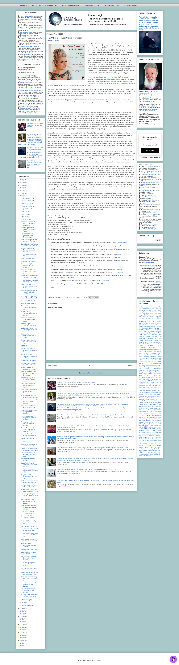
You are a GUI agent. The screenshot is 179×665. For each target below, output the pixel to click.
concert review (147, 347)
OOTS (155, 401)
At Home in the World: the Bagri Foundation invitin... (29, 490)
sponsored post (150, 432)
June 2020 (25, 214)
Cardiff (153, 336)
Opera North (143, 404)
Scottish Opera (149, 425)
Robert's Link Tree (27, 5)
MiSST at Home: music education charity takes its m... (29, 286)
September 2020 (27, 206)
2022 (21, 190)
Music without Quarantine (29, 526)
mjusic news (154, 387)
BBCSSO (158, 318)
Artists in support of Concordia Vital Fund (28, 324)
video (159, 445)
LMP (155, 384)
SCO (160, 424)
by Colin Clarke (154, 329)
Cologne (141, 345)
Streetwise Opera (156, 434)
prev (160, 413)
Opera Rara (152, 404)
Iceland (155, 375)
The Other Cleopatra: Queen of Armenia (27, 512)
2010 (21, 632)
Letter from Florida (148, 382)
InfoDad (158, 291)
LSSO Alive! (25, 346)
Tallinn (140, 437)
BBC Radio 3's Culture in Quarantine (28, 553)
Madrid (140, 387)
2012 (21, 627)
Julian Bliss (151, 227)
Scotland (141, 425)
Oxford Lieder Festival (150, 408)
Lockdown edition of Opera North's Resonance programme (29, 223)
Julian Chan (149, 193)
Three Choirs (153, 442)
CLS (144, 344)
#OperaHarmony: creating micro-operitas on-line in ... (29, 578)
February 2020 (26, 602)
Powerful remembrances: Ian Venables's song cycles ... (28, 319)
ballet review (149, 313)
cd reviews (158, 338)
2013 (21, 624)
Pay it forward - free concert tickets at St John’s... (29, 486)
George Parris (152, 195)
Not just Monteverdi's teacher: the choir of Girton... (28, 501)
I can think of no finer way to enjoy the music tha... (29, 406)
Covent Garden (147, 351)
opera (159, 401)
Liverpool (150, 384)
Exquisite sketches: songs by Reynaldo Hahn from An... (29, 476)
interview (99, 266)
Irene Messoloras (153, 170)
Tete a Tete (155, 437)
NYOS (140, 401)
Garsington (147, 367)
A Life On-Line (143, 307)
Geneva (153, 367)
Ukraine (156, 443)
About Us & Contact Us (48, 5)
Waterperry (153, 447)
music (155, 389)
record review (151, 417)
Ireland (148, 377)
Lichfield (141, 384)
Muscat (152, 389)
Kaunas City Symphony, (95, 83)
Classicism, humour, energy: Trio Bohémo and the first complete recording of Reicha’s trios (86, 469)
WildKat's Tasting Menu (28, 300)
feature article (122, 243)
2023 (21, 188)
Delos (129, 83)
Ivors (160, 377)
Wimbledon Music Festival (146, 454)
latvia (160, 379)
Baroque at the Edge (155, 315)
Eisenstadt (142, 358)
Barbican (147, 315)
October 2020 (26, 203)
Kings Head (145, 379)
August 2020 (26, 209)
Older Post (130, 366)
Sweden (151, 435)
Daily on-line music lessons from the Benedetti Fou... (29, 481)
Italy (157, 377)
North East (142, 397)
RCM (159, 415)
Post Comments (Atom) (95, 373)
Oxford (141, 408)
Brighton (146, 323)
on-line (148, 401)
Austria (155, 311)
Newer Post (52, 366)
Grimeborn (158, 372)
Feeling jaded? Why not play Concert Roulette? (29, 297)
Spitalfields (142, 432)
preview (142, 415)
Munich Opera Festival (144, 389)
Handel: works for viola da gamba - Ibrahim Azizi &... (29, 391)
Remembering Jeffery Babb (29, 549)
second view (157, 425)
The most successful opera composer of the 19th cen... (29, 534)
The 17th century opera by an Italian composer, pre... (29, 454)
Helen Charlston (156, 171)
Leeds (150, 381)
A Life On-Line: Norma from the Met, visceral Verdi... (29, 434)
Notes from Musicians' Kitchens (28, 459)
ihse (160, 375)
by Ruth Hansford (149, 333)
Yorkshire (148, 455)
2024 (21, 185)
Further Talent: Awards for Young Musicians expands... (29, 411)
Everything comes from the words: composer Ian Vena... (29, 439)
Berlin (159, 320)
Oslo (160, 406)
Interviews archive (130, 5)
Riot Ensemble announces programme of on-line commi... (29, 507)
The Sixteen (145, 440)
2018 (21, 611)
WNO (155, 454)
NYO (160, 399)
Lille (145, 384)
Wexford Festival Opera (154, 450)
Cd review (123, 246)
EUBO (159, 359)
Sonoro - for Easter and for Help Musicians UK (29, 445)
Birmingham (142, 321)
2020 (21, 196)
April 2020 (25, 219)
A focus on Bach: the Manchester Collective (28, 368)
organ (156, 406)
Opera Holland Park (145, 402)
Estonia (151, 359)
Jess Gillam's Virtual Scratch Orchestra (27, 516)
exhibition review (146, 361)
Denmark (153, 353)
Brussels (150, 326)
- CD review (116, 257)
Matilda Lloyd (151, 229)
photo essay (150, 411)
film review (156, 363)
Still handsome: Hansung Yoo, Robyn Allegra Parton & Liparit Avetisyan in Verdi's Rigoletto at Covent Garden (92, 448)
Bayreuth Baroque (148, 316)
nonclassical (153, 396)
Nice (146, 396)
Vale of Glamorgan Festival (147, 445)
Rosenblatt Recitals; (145, 420)
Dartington (146, 353)
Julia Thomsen (151, 178)
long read (148, 385)
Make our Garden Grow (28, 360)
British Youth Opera (144, 325)
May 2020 (25, 217)
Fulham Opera (157, 365)
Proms (149, 415)
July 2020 (25, 211)
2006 (21, 643)
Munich (159, 387)
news (159, 394)
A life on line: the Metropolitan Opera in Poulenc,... (28, 545)
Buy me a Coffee (153, 125)
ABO (140, 308)
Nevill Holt (158, 392)
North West (150, 397)
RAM (156, 415)
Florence (150, 365)
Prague (152, 413)
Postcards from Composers (29, 261)
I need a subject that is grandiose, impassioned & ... (29, 350)
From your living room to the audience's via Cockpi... (29, 240)
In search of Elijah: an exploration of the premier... (27, 265)
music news (151, 391)
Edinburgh (146, 356)
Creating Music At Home (28, 303)
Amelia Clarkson (152, 200)
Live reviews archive (91, 5)
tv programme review (148, 443)
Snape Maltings (144, 428)
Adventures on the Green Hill (151, 308)
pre (156, 413)
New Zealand (153, 394)
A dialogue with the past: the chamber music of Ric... (29, 595)
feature (154, 361)
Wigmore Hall (144, 452)
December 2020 (27, 198)
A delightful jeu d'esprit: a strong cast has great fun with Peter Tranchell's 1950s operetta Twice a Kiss (90, 415)
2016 (21, 616)
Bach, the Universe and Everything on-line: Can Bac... (29, 522)
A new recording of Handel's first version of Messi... (29, 569)
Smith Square (157, 427)
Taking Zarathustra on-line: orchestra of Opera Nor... (29, 449)
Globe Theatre (144, 368)
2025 (21, 182)
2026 (21, 180)
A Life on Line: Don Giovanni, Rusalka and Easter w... (29, 356)
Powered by (150, 157)
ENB (150, 358)
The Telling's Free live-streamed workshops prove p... (28, 564)
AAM (159, 307)
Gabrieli (141, 367)
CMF (148, 344)
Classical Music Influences (147, 111)
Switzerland (158, 435)
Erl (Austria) (146, 359)
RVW (159, 420)
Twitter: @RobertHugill (70, 5)
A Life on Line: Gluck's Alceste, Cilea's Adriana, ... (29, 271)
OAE (143, 401)
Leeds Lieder (157, 380)
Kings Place (154, 379)
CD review (102, 251)
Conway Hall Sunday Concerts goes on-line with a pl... (28, 250)
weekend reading (148, 449)
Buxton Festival (154, 328)
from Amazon (149, 262)
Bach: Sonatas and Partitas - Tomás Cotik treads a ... (29, 244)
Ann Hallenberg (155, 209)
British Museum (157, 323)
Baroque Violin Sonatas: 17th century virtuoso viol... (28, 307)
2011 (21, 630)
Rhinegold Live (147, 419)
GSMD (141, 373)
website (141, 449)
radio (153, 415)
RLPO (155, 419)
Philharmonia (142, 411)
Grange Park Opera (146, 372)
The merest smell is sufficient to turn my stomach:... (28, 423)
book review (157, 321)
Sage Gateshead (156, 422)
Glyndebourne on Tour (145, 370)
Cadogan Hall (156, 334)
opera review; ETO (149, 406)
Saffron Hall (147, 422)
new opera (141, 394)
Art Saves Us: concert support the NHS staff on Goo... (29, 470)
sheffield (141, 427)
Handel (148, 375)
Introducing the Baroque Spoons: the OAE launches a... (28, 558)
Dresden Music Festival (151, 355)
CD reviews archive (111, 5)
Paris (149, 410)
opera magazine (156, 402)
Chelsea (141, 340)
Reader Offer (142, 417)
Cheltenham (148, 340)
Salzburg (141, 424)
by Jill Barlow (151, 331)
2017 (21, 614)
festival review (147, 363)
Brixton (146, 326)
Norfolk (159, 396)
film (152, 363)
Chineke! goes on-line (27, 258)
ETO (155, 360)
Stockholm (142, 434)
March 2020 (25, 600)
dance (140, 353)
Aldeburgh (142, 310)
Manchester (146, 387)
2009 (21, 635)
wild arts (153, 452)
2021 (21, 193)
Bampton (141, 315)
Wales (146, 447)
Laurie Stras (144, 219)
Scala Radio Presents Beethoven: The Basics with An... (29, 464)
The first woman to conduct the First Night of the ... (29, 529)
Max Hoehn (149, 174)
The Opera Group (150, 438)
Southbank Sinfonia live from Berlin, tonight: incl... (29, 396)
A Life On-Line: (153, 307)
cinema (146, 342)
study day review (143, 435)
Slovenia (151, 427)
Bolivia (149, 321)
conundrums (152, 349)
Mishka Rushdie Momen (152, 214)
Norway (152, 399)
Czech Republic (157, 351)
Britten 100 (154, 325)
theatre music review (155, 440)
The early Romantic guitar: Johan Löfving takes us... (29, 255)
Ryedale (141, 422)
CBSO (157, 336)
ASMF (151, 311)
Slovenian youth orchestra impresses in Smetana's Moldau (76, 382)
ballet (143, 313)
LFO (160, 382)
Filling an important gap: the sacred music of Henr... (29, 573)
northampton (158, 397)
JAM (140, 379)
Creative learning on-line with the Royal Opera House (28, 341)
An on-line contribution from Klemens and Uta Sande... (29, 584)
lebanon (141, 380)
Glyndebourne (157, 368)
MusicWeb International (154, 286)
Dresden (141, 355)
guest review (157, 373)
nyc (157, 399)
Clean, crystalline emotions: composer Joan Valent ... (29, 276)
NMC (148, 396)
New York (147, 394)
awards (159, 311)
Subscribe (150, 151)
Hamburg (141, 375)
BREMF (141, 323)
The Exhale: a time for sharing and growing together (28, 385)
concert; (159, 348)
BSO (154, 326)
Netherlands (151, 392)
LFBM (156, 382)
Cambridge (142, 336)
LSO (156, 385)
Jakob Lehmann (152, 224)
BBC (146, 318)
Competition (150, 345)
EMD (146, 358)
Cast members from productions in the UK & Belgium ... (29, 335)
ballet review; (157, 313)
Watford (159, 447)
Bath (140, 316)
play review (158, 411)
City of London (152, 342)
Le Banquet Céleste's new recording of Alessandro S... (29, 329)
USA (160, 443)
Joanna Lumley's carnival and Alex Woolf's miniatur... (29, 401)
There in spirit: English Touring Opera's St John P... (29, 495)
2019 (21, 608)
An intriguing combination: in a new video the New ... (29, 281)
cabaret (149, 334)
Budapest (159, 326)
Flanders (145, 365)
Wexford (145, 450)
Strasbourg (148, 434)
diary (159, 353)
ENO (140, 360)
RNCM (159, 419)
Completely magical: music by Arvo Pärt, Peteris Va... (29, 379)
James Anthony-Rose (147, 205)
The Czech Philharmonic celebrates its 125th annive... (28, 590)
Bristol (151, 323)
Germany (158, 367)
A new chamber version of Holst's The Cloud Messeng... (29, 292)
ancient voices (157, 310)
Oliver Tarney (151, 179)
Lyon (160, 385)
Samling (146, 424)
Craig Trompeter (146, 190)
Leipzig (141, 382)
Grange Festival (156, 370)
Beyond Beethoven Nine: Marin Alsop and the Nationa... (28, 429)
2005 (21, 646)
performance (157, 410)
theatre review (143, 442)
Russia (156, 420)
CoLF (159, 344)
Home (53, 287)
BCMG (140, 320)
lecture (145, 380)
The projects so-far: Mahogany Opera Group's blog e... (27, 235)
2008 (21, 638)
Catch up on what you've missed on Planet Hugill (29, 540)
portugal (146, 413)
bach (140, 313)
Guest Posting (148, 373)
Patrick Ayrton (151, 213)
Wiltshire (159, 452)
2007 (21, 640)
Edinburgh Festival (155, 356)
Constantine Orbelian (118, 83)
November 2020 (27, 201)
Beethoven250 (150, 320)
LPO (153, 385)
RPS (153, 420)
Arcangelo (141, 311)
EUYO (140, 361)
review (140, 419)
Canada (148, 336)
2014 (21, 622)
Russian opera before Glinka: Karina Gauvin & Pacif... (29, 229)
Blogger (98, 660)
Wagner (141, 447)
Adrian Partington (152, 166)
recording (158, 417)
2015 (21, 619)
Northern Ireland (144, 399)
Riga (152, 419)
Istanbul (153, 377)
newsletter (141, 396)
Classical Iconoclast (158, 282)
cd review (56, 40)
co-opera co (153, 344)
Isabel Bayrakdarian (113, 79)
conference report (144, 349)
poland (140, 413)
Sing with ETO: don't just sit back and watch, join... (29, 364)
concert (159, 345)
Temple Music (147, 437)
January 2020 (26, 605)
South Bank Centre (153, 430)
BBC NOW (152, 318)
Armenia (147, 311)
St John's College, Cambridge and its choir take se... (29, 313)
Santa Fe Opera (153, 424)
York (144, 455)
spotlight (158, 432)
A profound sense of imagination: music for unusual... (28, 417)
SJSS (146, 427)
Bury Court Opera (143, 328)
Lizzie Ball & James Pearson (149, 197)
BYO (145, 334)
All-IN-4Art (148, 310)
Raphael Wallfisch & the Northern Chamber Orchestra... (28, 373)
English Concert (156, 358)
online (151, 401)
